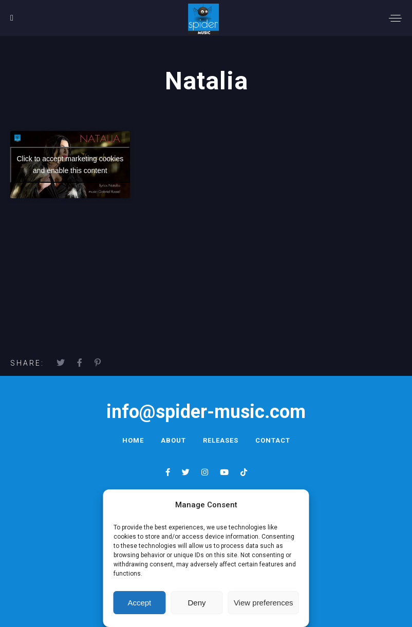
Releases (220, 440)
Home (133, 440)
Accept (139, 602)
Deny (197, 602)
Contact (272, 440)
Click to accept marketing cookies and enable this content (69, 165)
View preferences (263, 602)
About (173, 440)
